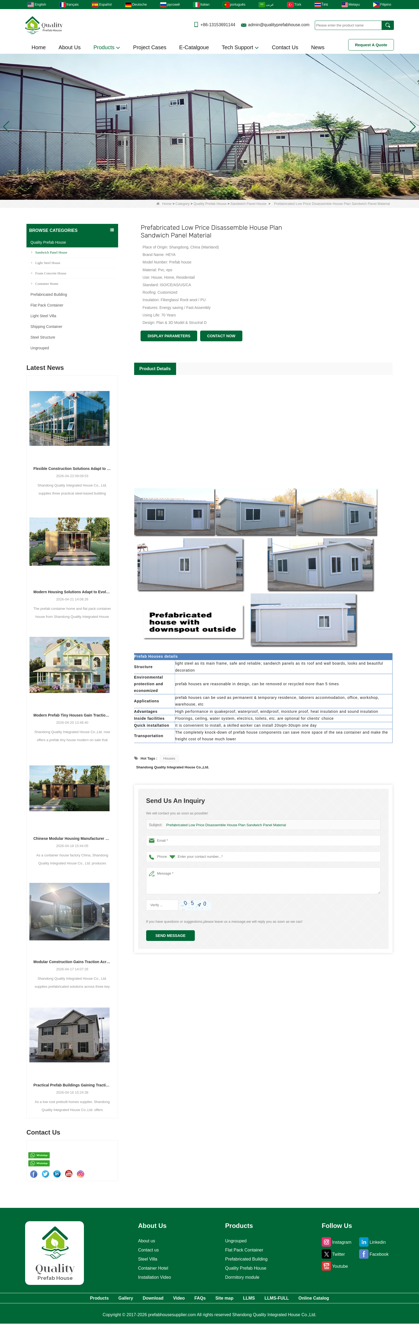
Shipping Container (46, 326)
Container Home (44, 284)
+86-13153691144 (217, 24)
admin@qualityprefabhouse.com (278, 24)
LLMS (261, 1298)
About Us (69, 47)
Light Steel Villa (43, 316)
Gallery (104, 1298)
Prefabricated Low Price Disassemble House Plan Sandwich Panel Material (224, 825)
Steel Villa (146, 1259)
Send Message (171, 935)
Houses (169, 758)
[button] (203, 193)
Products (107, 47)
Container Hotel (152, 1268)
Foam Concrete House (48, 273)
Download (138, 1298)
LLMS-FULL (296, 1298)
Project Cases (149, 47)
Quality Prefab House (210, 204)
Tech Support (240, 47)
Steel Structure (42, 337)
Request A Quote (371, 45)
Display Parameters (169, 336)
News (317, 47)
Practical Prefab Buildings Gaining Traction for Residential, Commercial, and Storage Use (72, 1085)
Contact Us (285, 47)
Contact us (146, 1250)
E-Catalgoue (194, 47)
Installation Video (153, 1277)
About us (144, 1240)
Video (171, 1298)
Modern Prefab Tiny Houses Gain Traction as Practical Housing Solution (72, 715)
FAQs (199, 1298)
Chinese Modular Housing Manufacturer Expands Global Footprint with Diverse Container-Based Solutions (72, 838)
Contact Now (221, 336)
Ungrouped (39, 348)
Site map (230, 1298)
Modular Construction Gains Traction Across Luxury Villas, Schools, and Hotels (72, 962)
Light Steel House (45, 263)
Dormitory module (242, 1277)
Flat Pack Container (46, 305)
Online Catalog (342, 1298)
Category (183, 204)
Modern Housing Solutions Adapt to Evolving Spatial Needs (72, 592)
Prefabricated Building (48, 294)
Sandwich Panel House (248, 204)
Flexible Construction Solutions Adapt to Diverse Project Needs (72, 468)
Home (39, 47)
